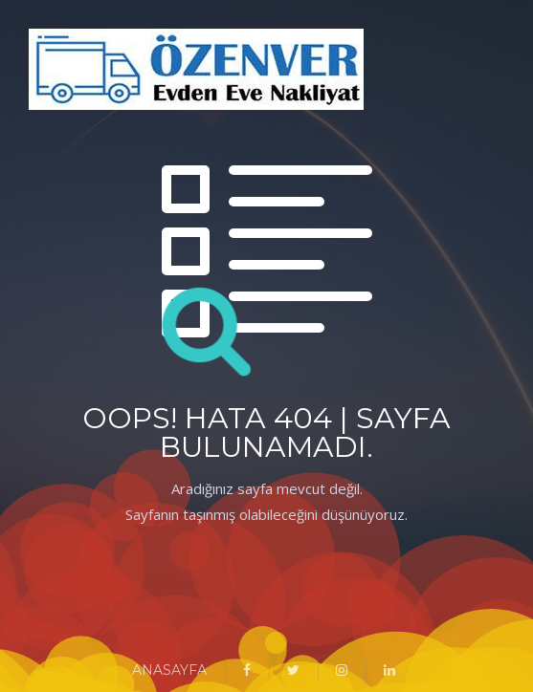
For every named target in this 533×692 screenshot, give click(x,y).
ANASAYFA (169, 670)
